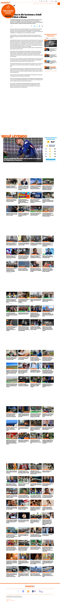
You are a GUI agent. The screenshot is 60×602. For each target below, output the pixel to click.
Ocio (53, 3)
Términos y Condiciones (10, 600)
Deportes (50, 3)
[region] (30, 8)
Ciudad (40, 3)
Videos (56, 3)
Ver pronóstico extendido (51, 159)
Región (43, 3)
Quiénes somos (8, 599)
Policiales (46, 3)
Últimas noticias (36, 3)
